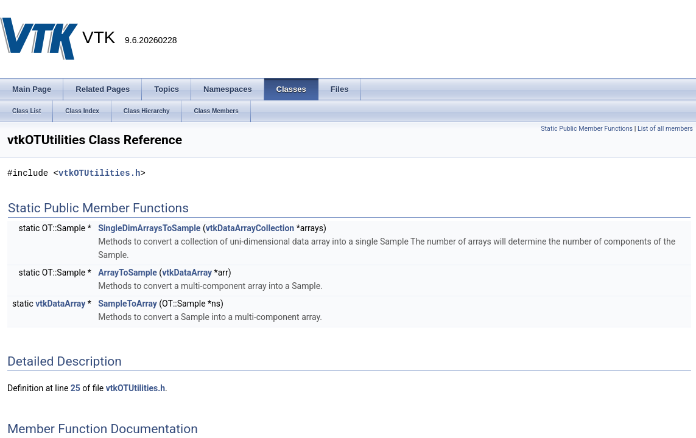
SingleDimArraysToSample (149, 228)
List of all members (665, 129)
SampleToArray (127, 303)
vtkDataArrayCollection (250, 228)
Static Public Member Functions (587, 129)
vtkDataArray (187, 272)
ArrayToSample (127, 272)
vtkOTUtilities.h (99, 173)
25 (75, 388)
